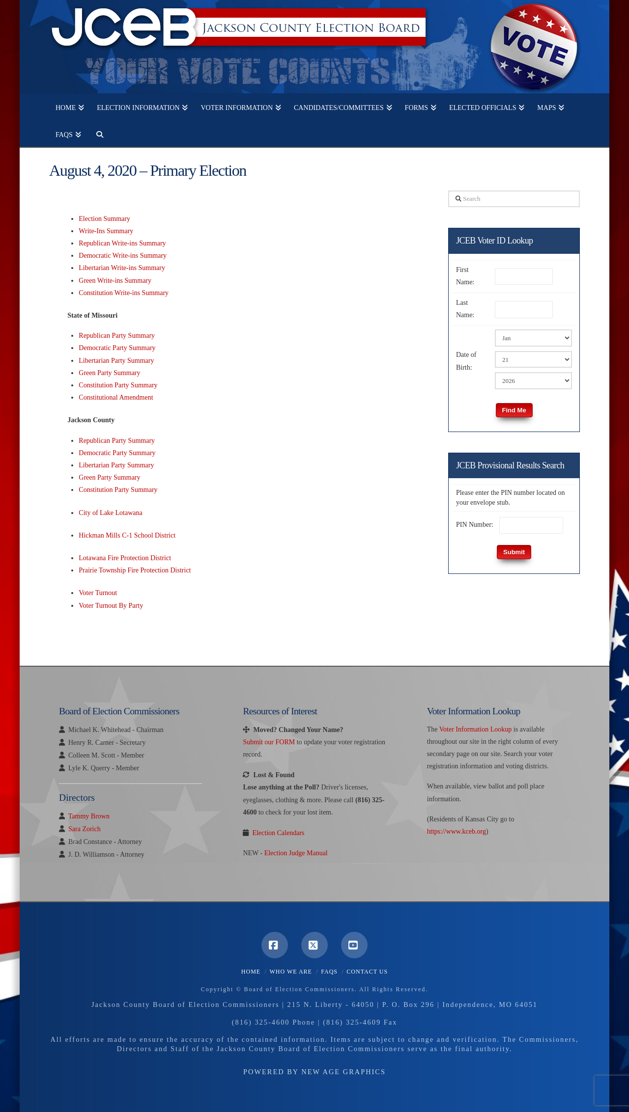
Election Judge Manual (296, 853)
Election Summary (104, 218)
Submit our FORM (269, 742)
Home (250, 971)
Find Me (514, 410)
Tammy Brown (89, 816)
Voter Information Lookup (475, 729)
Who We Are (290, 971)
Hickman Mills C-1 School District (127, 535)
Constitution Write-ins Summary (124, 293)
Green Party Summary (109, 373)
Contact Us (367, 971)
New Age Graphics (343, 1072)
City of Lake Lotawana (110, 512)
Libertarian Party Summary (116, 360)
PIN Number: (474, 524)
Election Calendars (278, 833)
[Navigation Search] (96, 133)
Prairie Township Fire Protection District (135, 570)
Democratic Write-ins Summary (123, 255)
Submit (514, 552)
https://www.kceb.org (456, 831)
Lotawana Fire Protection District (125, 558)
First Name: (465, 276)
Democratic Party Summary (117, 348)
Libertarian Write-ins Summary (122, 267)
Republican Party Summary (117, 335)
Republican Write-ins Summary (122, 243)
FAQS (329, 971)
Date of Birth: (466, 361)
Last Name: (465, 309)
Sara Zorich (84, 829)
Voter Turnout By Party (111, 605)
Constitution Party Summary (118, 385)
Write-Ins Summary (106, 231)
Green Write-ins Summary (115, 280)
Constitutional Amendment (116, 397)
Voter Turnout (98, 593)
